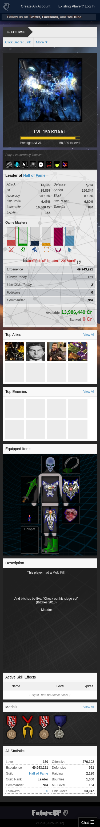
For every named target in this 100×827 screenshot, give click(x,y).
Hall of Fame (34, 175)
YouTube (74, 17)
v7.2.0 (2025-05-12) (50, 823)
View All (88, 334)
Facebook (50, 17)
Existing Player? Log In (76, 6)
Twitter (34, 17)
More (40, 42)
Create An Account (35, 6)
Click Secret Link (18, 42)
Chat (85, 823)
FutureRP (7, 9)
